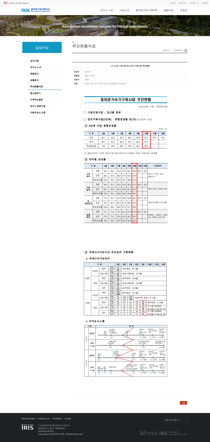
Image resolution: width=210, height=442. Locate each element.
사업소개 (124, 10)
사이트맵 (67, 418)
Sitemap (182, 3)
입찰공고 (34, 80)
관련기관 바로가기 (172, 420)
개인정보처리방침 (28, 418)
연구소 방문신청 (37, 106)
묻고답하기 (35, 93)
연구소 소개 (106, 10)
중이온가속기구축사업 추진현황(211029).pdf (106, 83)
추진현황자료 (36, 86)
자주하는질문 (36, 99)
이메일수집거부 (44, 418)
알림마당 (168, 10)
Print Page (185, 50)
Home (172, 3)
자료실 (183, 10)
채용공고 (34, 73)
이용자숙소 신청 (37, 112)
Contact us (194, 3)
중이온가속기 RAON (146, 10)
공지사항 (34, 60)
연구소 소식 (35, 67)
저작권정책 (57, 418)
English (205, 3)
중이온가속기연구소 (35, 10)
